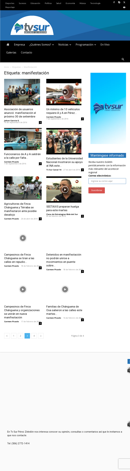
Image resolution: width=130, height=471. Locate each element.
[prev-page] (7, 336)
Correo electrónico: (99, 175)
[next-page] (41, 336)
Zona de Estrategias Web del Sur (62, 214)
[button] (123, 59)
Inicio (6, 67)
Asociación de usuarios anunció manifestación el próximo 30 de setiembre (20, 113)
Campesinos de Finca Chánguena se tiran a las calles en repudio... (19, 258)
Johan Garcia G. (11, 120)
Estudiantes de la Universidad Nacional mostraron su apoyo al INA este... (64, 162)
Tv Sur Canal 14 (53, 169)
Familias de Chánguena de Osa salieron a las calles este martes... (64, 310)
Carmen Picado (53, 117)
